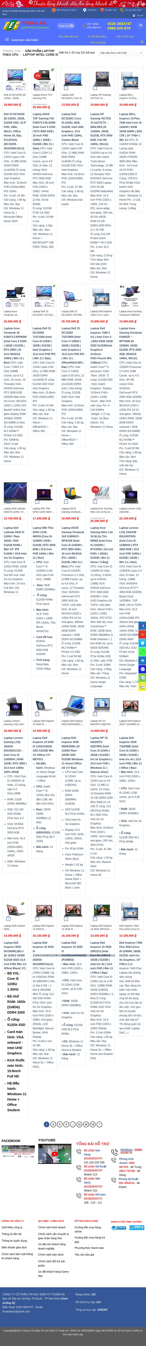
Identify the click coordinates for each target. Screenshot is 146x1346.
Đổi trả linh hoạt (125, 36)
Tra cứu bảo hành (131, 10)
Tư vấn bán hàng (97, 36)
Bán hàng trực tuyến (65, 10)
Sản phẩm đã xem (68, 36)
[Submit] (72, 26)
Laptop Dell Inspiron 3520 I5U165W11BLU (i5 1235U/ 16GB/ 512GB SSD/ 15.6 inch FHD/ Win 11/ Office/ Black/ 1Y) (14, 927)
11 (79, 1124)
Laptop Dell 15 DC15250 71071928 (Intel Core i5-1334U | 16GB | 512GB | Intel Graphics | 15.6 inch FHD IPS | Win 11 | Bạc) (43, 313)
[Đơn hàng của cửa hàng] (120, 53)
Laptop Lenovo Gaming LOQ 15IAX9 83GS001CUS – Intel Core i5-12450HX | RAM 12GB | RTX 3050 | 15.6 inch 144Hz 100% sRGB (15, 723)
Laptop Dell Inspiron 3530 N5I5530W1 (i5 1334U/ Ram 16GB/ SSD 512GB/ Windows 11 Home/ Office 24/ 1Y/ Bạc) (73, 723)
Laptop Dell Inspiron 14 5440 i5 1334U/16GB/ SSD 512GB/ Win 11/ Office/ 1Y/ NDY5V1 (43, 723)
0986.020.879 (118, 28)
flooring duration (73, 1341)
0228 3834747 (119, 24)
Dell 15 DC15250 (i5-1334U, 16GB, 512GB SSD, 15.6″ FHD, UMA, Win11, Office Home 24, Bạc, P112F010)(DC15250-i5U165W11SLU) (15, 96)
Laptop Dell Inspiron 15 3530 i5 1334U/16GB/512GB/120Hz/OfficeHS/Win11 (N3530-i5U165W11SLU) (44, 927)
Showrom (89, 10)
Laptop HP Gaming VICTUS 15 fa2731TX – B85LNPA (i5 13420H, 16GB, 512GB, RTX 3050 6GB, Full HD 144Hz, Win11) (101, 96)
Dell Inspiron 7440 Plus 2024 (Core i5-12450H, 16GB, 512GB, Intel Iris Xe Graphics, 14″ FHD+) (130, 927)
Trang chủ (12, 51)
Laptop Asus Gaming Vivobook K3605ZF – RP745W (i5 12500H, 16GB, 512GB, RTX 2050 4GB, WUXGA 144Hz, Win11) (130, 313)
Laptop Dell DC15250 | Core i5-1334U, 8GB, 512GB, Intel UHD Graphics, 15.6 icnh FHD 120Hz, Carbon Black (73, 96)
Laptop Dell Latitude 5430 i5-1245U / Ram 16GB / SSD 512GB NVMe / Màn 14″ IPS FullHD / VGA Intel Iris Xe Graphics (15, 510)
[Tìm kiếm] (142, 42)
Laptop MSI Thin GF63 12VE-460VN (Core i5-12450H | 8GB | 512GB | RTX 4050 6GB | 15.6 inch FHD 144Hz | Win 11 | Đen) (44, 510)
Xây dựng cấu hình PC (91, 26)
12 (86, 1124)
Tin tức (137, 16)
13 (92, 1124)
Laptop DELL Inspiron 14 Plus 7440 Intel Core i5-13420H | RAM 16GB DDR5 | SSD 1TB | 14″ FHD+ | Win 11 (130, 96)
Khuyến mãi (108, 10)
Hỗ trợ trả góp (98, 42)
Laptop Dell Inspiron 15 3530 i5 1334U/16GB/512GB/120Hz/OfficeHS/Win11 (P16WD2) (73, 927)
